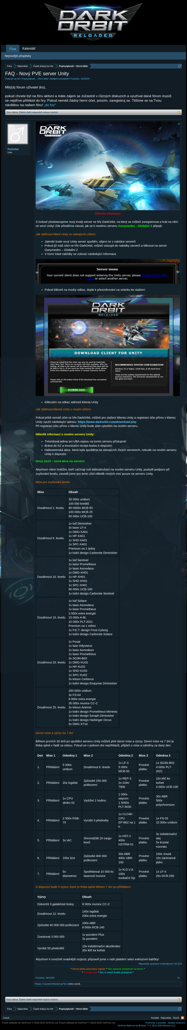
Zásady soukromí (176, 1022)
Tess (65, 984)
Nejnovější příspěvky (18, 56)
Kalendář (28, 48)
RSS (182, 1017)
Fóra (12, 49)
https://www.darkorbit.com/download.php (107, 422)
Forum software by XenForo (30, 1022)
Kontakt (155, 1018)
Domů (176, 1018)
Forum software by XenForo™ (87, 1022)
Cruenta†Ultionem (51, 984)
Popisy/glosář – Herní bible (35, 78)
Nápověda (166, 1018)
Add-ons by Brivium (147, 1025)
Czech (6, 1018)
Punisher (75, 78)
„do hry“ (50, 105)
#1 (178, 978)
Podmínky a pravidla (155, 1022)
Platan (38, 984)
